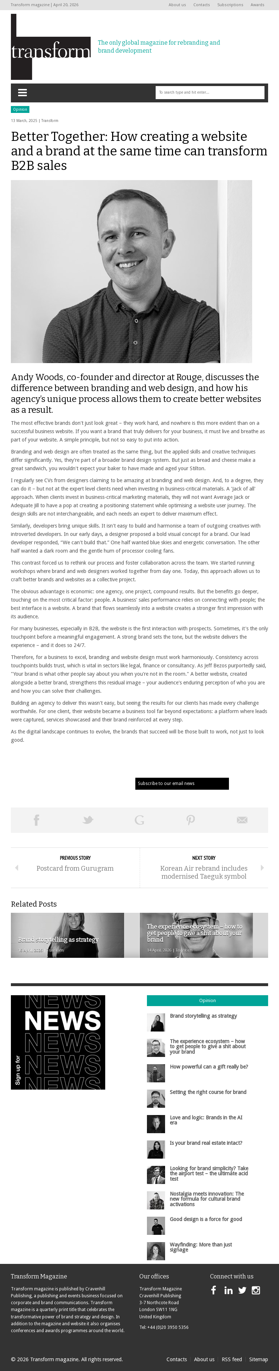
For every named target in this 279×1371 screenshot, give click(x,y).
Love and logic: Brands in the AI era (206, 1120)
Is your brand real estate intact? (206, 1143)
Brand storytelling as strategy (203, 1016)
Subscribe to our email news (166, 783)
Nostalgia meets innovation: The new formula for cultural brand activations (207, 1199)
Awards (257, 5)
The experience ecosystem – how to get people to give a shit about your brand (208, 1046)
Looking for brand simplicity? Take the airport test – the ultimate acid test (209, 1173)
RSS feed (232, 1359)
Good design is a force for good (206, 1219)
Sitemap (258, 1359)
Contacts (201, 5)
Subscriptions (230, 5)
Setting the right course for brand (208, 1092)
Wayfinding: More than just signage (201, 1247)
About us (177, 5)
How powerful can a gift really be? (209, 1067)
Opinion (20, 109)
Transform (49, 121)
